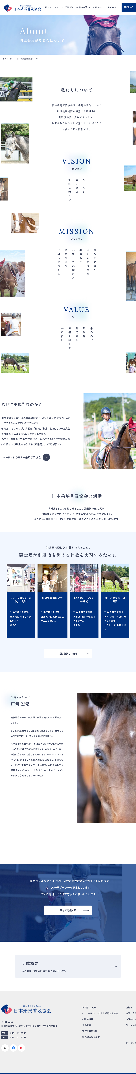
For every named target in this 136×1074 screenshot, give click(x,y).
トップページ (6, 58)
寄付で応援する (68, 910)
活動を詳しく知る (68, 653)
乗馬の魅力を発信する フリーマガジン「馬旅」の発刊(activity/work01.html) (21, 601)
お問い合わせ (99, 7)
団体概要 (88, 1019)
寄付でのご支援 (89, 1030)
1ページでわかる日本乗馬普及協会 (21, 457)
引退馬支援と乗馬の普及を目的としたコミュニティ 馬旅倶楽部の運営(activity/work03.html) (52, 601)
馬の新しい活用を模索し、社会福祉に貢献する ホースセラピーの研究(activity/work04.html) (115, 601)
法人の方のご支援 (91, 1036)
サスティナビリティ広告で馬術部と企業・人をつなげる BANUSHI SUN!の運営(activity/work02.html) (84, 601)
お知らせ (112, 7)
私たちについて (89, 1007)
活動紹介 (69, 7)
